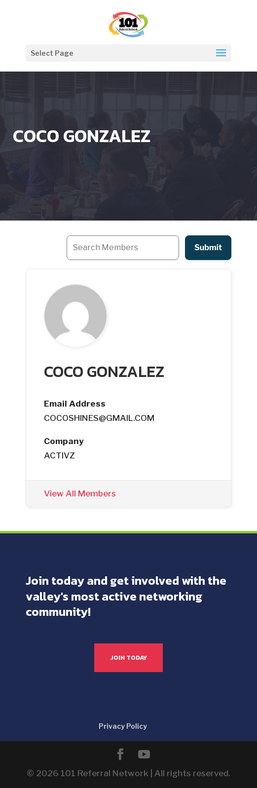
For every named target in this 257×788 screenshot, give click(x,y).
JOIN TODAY (128, 657)
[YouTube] (144, 756)
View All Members (80, 493)
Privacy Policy (123, 726)
